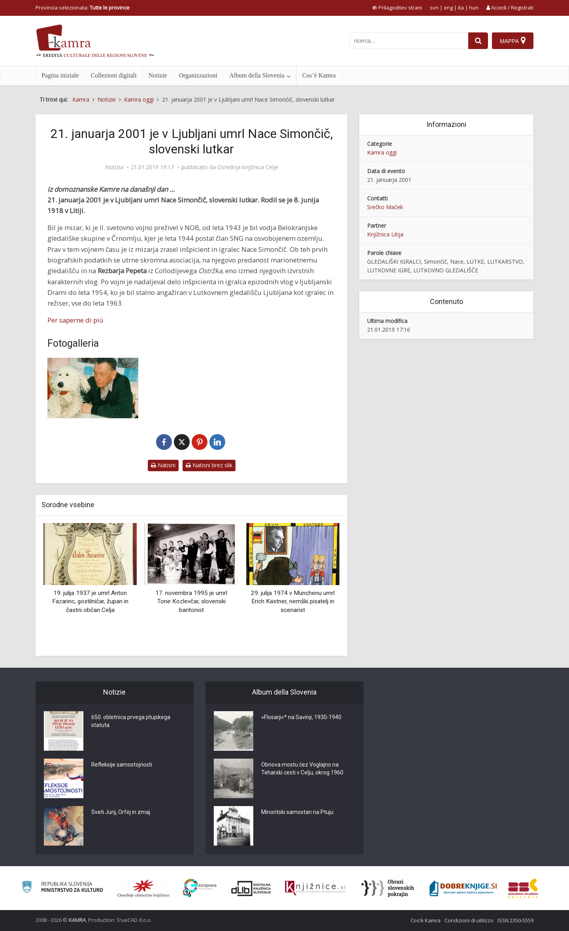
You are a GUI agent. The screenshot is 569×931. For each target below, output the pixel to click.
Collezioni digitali (114, 75)
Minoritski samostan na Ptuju (297, 812)
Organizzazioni (198, 75)
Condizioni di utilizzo (469, 920)
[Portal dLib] (251, 888)
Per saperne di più (75, 320)
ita (461, 7)
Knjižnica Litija (385, 234)
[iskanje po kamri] (409, 40)
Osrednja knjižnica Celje (247, 167)
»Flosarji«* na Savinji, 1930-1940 (301, 717)
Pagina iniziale (60, 75)
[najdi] (478, 40)
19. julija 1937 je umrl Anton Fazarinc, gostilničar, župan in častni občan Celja (90, 601)
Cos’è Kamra (319, 75)
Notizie (158, 75)
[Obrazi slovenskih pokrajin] (388, 888)
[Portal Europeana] (199, 888)
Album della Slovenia (256, 75)
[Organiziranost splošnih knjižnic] (143, 888)
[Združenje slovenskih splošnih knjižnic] (315, 888)
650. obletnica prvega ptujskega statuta (130, 721)
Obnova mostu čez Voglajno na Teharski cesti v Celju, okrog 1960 (302, 768)
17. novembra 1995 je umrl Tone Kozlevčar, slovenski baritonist (191, 601)
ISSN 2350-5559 (515, 920)
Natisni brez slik (209, 465)
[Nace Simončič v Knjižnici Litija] (92, 388)
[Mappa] (512, 40)
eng (448, 7)
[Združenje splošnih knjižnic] (523, 888)
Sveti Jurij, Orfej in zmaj (120, 812)
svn (434, 7)
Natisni (163, 465)
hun (474, 7)
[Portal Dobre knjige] (463, 888)
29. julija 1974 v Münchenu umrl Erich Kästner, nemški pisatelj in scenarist (293, 601)
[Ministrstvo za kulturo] (62, 888)
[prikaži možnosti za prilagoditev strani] (397, 7)
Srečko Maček (385, 207)
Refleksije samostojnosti (121, 764)
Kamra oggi (382, 152)
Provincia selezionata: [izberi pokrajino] (83, 7)
